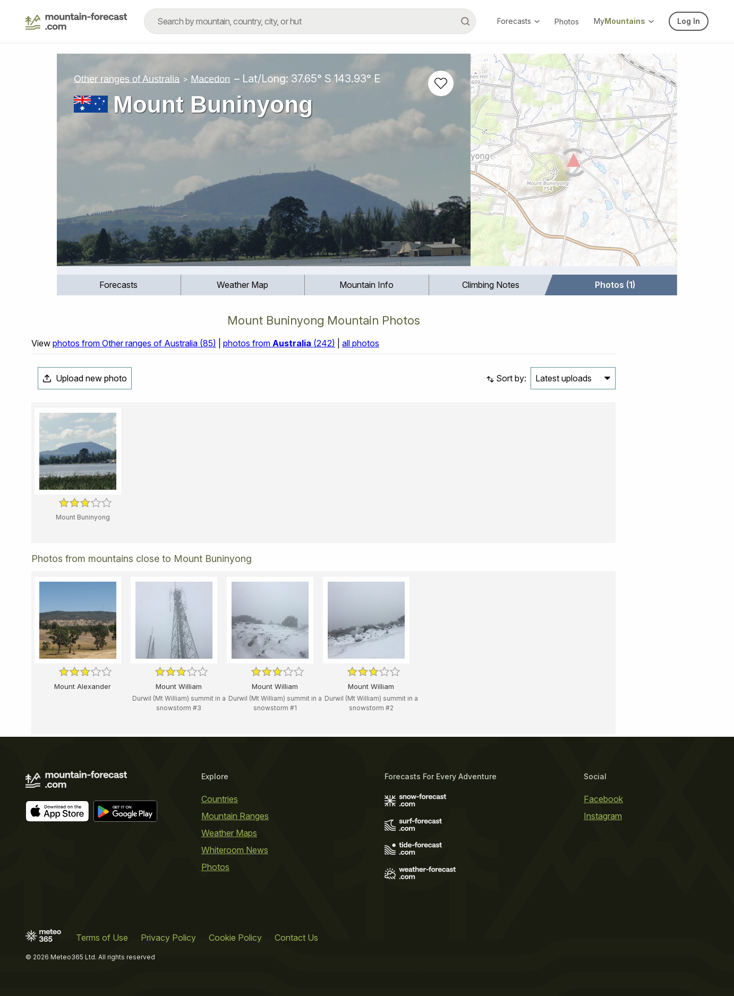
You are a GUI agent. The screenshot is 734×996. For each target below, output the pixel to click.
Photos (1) (615, 284)
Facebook (603, 799)
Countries (219, 799)
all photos (360, 343)
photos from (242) (279, 343)
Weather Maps (229, 833)
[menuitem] (119, 285)
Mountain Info (366, 284)
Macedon (210, 78)
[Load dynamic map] (574, 164)
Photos (566, 21)
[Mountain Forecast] (76, 21)
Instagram (603, 816)
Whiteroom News (234, 850)
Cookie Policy (235, 937)
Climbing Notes (490, 284)
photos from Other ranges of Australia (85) (134, 343)
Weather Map (242, 284)
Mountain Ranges (235, 816)
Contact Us (296, 937)
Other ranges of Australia (127, 78)
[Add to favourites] (441, 83)
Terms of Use (102, 937)
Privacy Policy (168, 937)
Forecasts (518, 20)
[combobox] (310, 21)
